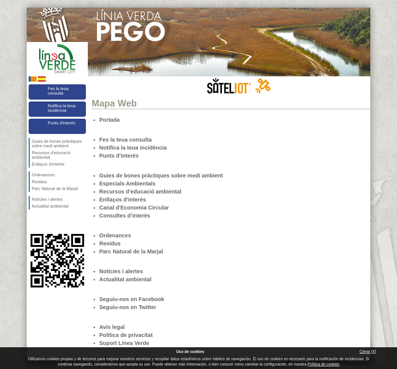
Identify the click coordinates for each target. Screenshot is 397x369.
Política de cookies (323, 364)
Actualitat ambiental (50, 206)
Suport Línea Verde (124, 343)
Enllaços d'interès (48, 164)
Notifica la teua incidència (62, 108)
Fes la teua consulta (58, 90)
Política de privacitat (126, 335)
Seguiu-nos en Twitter (45, 221)
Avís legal (112, 327)
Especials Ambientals (127, 183)
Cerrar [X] (368, 352)
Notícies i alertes (47, 199)
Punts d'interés (61, 123)
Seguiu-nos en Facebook (33, 221)
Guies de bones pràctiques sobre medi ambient (57, 143)
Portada (109, 120)
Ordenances (43, 174)
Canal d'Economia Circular (134, 208)
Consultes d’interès (124, 216)
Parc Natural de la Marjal (55, 188)
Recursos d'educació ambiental (51, 155)
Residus (39, 181)
